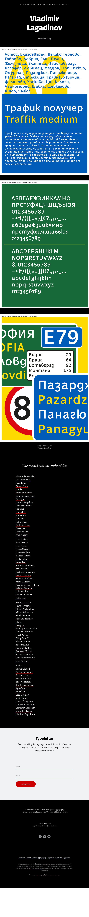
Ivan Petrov (21, 546)
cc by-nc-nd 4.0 (54, 875)
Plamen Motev (23, 641)
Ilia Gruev (20, 528)
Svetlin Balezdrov (24, 672)
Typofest (50, 857)
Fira (48, 864)
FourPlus (20, 518)
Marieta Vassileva (24, 602)
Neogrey (20, 625)
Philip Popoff (22, 638)
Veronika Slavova (24, 711)
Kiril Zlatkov (22, 568)
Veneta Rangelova (24, 701)
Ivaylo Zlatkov (23, 549)
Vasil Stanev (22, 698)
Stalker (19, 665)
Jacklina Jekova (23, 555)
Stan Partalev (22, 661)
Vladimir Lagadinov (25, 714)
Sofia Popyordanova (25, 657)
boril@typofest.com (50, 826)
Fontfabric (21, 512)
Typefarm (20, 691)
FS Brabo (41, 864)
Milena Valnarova (24, 612)
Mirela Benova (23, 615)
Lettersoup (21, 598)
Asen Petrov (22, 483)
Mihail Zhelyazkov (25, 609)
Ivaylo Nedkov (23, 552)
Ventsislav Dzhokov (25, 704)
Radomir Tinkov (24, 648)
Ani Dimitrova (23, 479)
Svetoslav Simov (24, 675)
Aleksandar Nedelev (25, 476)
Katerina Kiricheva (25, 565)
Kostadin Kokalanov (25, 572)
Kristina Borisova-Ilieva (27, 585)
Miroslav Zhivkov (24, 618)
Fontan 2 (20, 508)
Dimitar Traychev (24, 502)
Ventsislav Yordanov (25, 707)
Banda (19, 489)
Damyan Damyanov (25, 496)
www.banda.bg (44, 38)
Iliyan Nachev (22, 531)
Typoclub (66, 857)
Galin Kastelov (23, 525)
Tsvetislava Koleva (24, 685)
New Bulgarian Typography (36, 857)
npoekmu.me (22, 644)
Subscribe (25, 784)
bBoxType (29, 866)
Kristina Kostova (24, 588)
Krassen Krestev (23, 575)
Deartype (20, 499)
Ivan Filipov (22, 534)
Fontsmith (21, 515)
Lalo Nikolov (22, 591)
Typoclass (58, 857)
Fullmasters (21, 522)
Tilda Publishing (36, 868)
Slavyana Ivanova (24, 654)
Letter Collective (24, 594)
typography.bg (43, 875)
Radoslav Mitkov (24, 651)
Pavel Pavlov (22, 635)
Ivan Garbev (22, 539)
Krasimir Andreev (24, 578)
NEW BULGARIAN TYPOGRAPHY (33, 4)
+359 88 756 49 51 (37, 826)
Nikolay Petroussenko (26, 628)
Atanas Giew (22, 486)
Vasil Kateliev (22, 694)
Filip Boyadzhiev (24, 505)
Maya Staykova (23, 605)
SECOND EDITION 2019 (59, 4)
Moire (18, 622)
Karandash (21, 562)
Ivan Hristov (22, 542)
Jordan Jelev (21, 559)
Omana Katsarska (24, 631)
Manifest (22, 857)
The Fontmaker (23, 678)
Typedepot (21, 688)
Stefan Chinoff (23, 668)
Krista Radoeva (23, 581)
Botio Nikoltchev (24, 492)
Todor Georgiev (23, 681)
